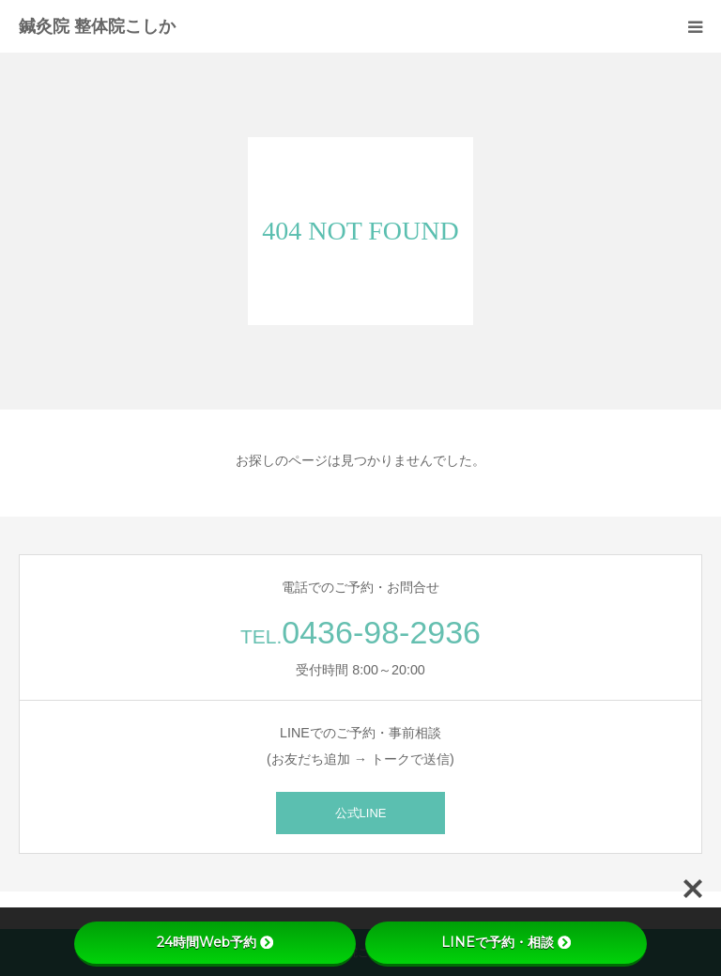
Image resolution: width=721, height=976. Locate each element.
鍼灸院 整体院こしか (97, 26)
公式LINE (361, 813)
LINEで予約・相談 (506, 942)
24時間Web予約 (215, 942)
